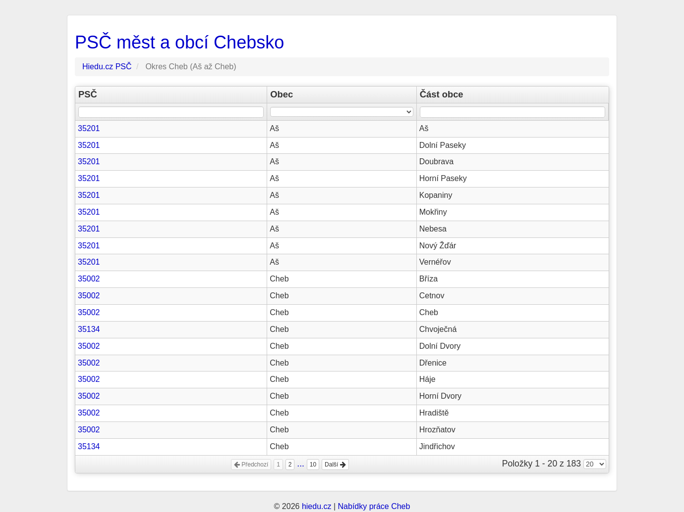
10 (313, 464)
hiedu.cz (317, 506)
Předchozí (251, 464)
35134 (89, 329)
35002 (89, 279)
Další (335, 464)
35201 (89, 128)
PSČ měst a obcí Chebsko (179, 42)
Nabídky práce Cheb (374, 506)
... (300, 463)
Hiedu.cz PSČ (107, 66)
